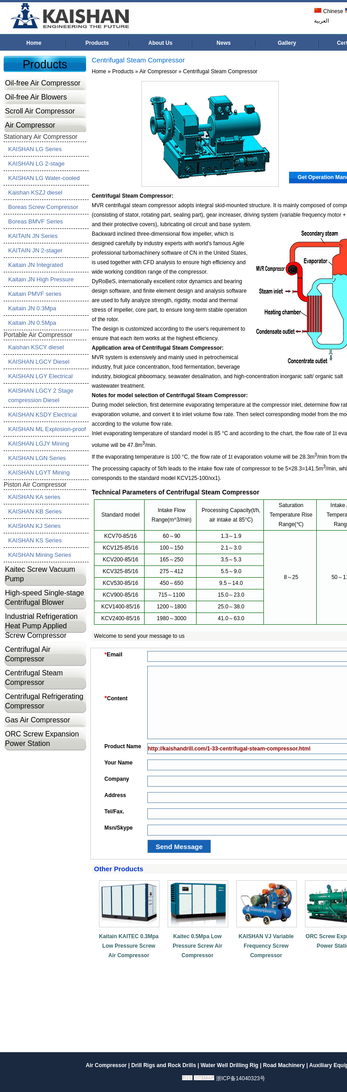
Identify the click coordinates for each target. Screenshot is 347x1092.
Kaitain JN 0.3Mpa (32, 308)
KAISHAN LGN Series (37, 458)
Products (97, 43)
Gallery (287, 43)
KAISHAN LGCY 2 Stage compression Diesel (40, 395)
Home (33, 43)
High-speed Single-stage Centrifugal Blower (44, 597)
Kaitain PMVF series (34, 293)
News (223, 43)
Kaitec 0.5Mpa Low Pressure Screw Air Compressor (197, 946)
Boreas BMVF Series (35, 221)
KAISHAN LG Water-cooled (44, 178)
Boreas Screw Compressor (43, 207)
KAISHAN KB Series (35, 511)
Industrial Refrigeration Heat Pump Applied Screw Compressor (41, 625)
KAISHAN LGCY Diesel (39, 361)
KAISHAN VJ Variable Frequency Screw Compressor (266, 946)
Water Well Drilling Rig (229, 1065)
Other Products (118, 869)
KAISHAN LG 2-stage (36, 163)
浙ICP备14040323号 (240, 1078)
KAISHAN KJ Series (34, 525)
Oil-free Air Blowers (36, 97)
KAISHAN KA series (34, 497)
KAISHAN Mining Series (39, 554)
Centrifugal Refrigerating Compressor (44, 701)
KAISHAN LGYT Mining (39, 472)
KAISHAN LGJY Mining (38, 443)
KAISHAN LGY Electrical (40, 376)
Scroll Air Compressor (40, 111)
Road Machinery (284, 1065)
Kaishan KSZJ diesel (35, 192)
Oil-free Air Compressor (42, 83)
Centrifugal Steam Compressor (34, 677)
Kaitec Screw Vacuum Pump (40, 574)
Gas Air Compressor (37, 720)
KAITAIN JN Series (33, 236)
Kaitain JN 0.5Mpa (32, 322)
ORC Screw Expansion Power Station (42, 738)
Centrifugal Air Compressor (28, 654)
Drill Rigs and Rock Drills (163, 1065)
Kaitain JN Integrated (35, 264)
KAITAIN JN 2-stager (35, 250)
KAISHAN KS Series (35, 540)
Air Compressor (30, 125)
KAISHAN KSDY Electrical (42, 414)
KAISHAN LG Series (35, 149)
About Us (160, 43)
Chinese (328, 11)
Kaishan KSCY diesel (36, 347)
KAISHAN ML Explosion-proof (47, 429)
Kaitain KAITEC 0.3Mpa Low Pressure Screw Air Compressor (129, 946)
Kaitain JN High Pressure (41, 279)
